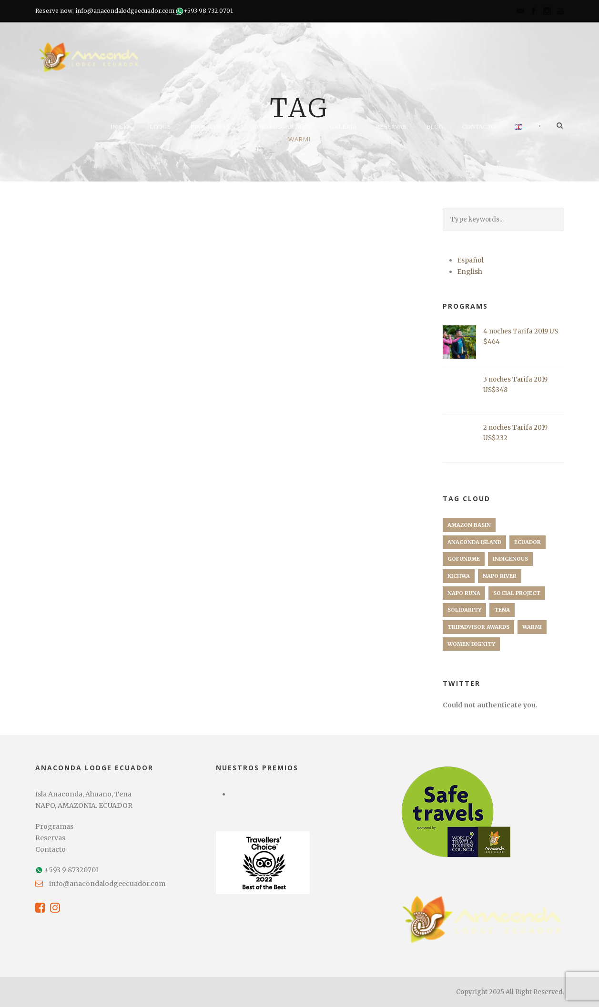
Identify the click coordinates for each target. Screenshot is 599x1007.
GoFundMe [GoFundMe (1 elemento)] (463, 558)
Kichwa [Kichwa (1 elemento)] (458, 576)
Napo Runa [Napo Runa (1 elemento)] (463, 593)
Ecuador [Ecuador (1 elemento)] (527, 542)
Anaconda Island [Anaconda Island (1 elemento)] (474, 542)
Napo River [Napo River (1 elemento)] (500, 576)
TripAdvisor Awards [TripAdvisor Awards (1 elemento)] (478, 627)
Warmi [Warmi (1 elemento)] (532, 627)
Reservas (391, 126)
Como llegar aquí (280, 126)
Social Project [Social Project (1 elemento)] (516, 593)
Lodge (160, 126)
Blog (434, 126)
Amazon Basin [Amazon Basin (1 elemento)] (469, 525)
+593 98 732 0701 (208, 10)
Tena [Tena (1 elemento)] (502, 609)
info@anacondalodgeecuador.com (107, 883)
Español (470, 260)
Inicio (120, 126)
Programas (210, 126)
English (469, 271)
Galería (343, 126)
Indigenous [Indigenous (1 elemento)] (510, 558)
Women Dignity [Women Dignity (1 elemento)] (471, 644)
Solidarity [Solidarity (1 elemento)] (464, 609)
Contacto (479, 126)
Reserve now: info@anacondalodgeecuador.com (104, 10)
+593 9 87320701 (71, 870)
